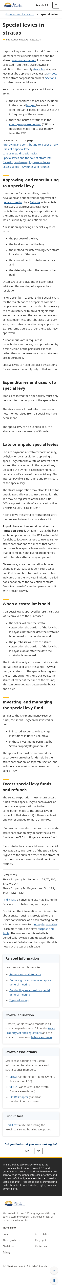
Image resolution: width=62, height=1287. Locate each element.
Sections (50, 78)
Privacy (6, 1252)
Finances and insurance (19, 14)
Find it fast (9, 899)
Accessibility (42, 1234)
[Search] (41, 5)
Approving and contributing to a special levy (30, 144)
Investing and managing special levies (26, 162)
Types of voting (19, 1000)
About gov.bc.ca (11, 1240)
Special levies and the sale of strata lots (27, 158)
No (38, 1151)
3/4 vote (52, 73)
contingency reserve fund (25, 124)
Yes (27, 1151)
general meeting (13, 202)
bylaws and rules (41, 1037)
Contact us (41, 1246)
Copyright (40, 1240)
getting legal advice (45, 924)
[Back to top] (54, 1270)
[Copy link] (54, 1281)
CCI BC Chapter (18, 1097)
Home (6, 1234)
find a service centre (17, 1220)
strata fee (39, 69)
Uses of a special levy (16, 149)
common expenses (24, 60)
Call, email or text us (42, 1216)
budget (30, 105)
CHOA (13, 1077)
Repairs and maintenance (25, 974)
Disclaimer (8, 1246)
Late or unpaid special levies (20, 153)
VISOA (13, 1087)
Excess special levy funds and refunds (26, 167)
